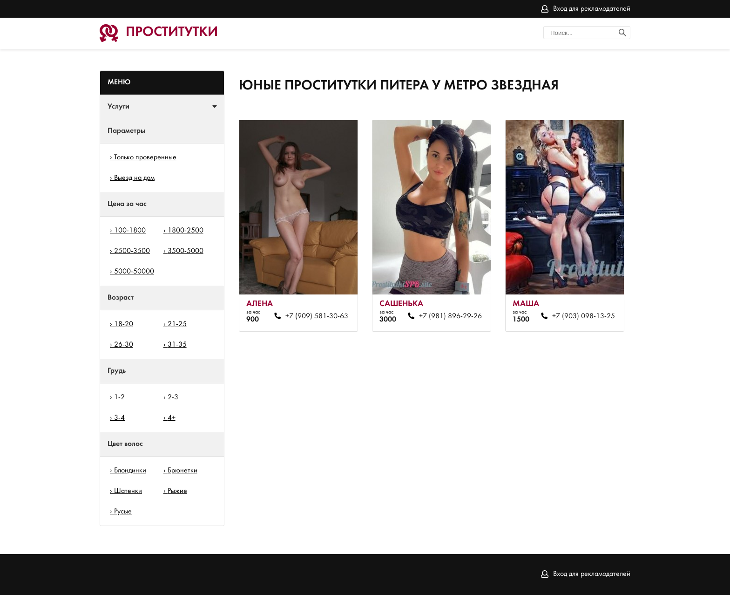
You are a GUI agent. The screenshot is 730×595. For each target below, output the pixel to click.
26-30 (123, 345)
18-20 (123, 324)
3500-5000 (185, 251)
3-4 (119, 418)
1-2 (119, 397)
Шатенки (128, 491)
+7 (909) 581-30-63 (316, 316)
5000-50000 (134, 271)
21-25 (177, 324)
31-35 (177, 345)
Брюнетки (182, 470)
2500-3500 (132, 251)
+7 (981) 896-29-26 (450, 316)
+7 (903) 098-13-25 (583, 316)
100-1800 (130, 230)
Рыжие (177, 491)
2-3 (173, 397)
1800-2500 (185, 230)
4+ (172, 418)
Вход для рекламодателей (591, 9)
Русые (123, 511)
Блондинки (130, 470)
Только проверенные (145, 157)
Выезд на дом (134, 178)
